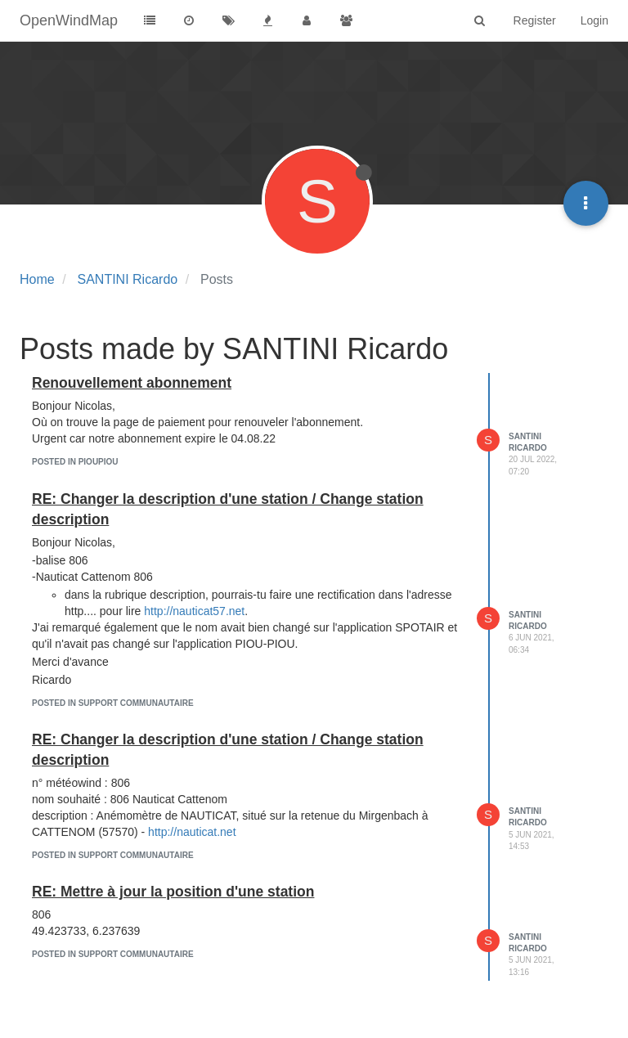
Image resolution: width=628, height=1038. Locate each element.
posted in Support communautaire (113, 703)
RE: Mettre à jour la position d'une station (173, 891)
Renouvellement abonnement (131, 383)
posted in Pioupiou (75, 461)
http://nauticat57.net (194, 611)
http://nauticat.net (192, 831)
